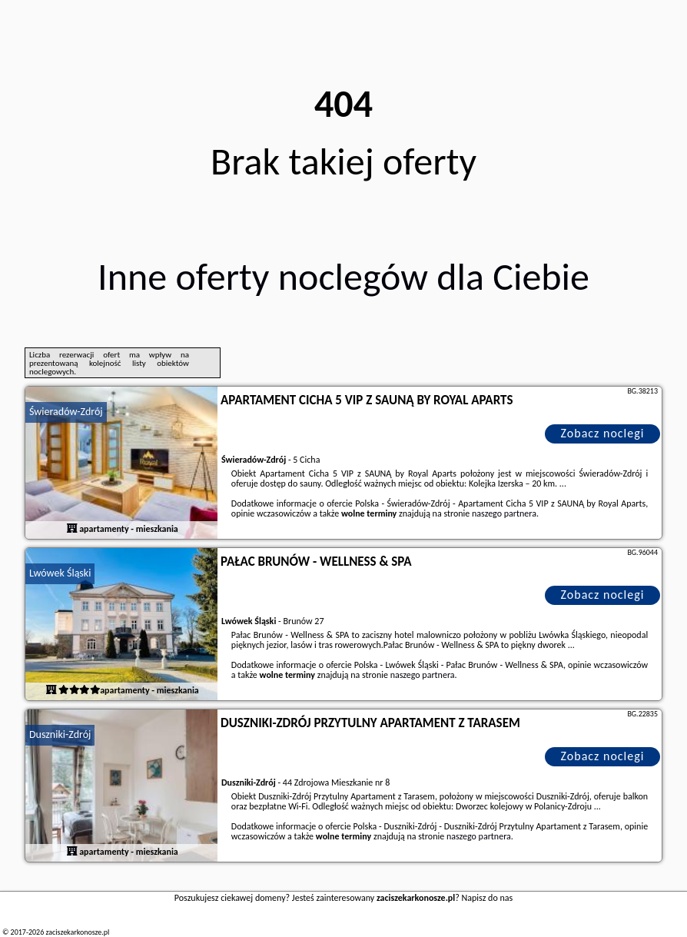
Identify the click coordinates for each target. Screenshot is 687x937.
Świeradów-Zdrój (66, 411)
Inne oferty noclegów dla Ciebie (343, 276)
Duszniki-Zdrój (60, 734)
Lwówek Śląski (60, 573)
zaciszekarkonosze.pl (77, 932)
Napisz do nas (487, 897)
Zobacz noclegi (603, 433)
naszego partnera (504, 513)
